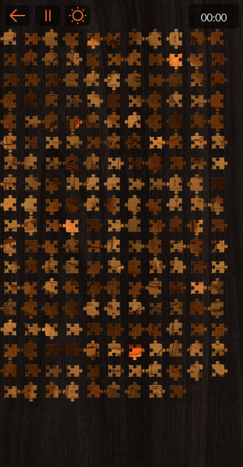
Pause (47, 15)
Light (77, 15)
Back (17, 15)
